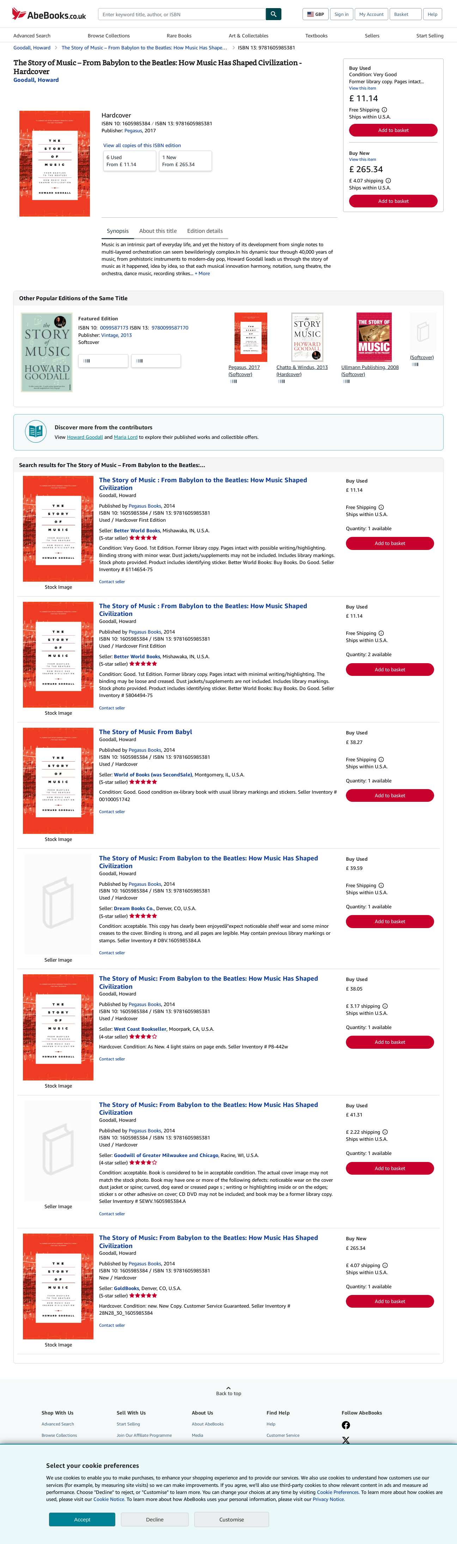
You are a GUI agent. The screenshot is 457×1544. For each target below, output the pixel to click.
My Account (371, 14)
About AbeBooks (208, 1424)
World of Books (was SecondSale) (153, 774)
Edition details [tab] (205, 230)
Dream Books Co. (134, 908)
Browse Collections (109, 35)
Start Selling (430, 35)
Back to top (228, 1393)
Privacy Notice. (329, 1499)
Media (197, 1435)
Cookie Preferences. (338, 1492)
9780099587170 (170, 328)
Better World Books (137, 530)
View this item (362, 88)
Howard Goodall (85, 437)
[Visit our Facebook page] (346, 1426)
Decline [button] (155, 1519)
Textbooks (316, 35)
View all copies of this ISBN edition (142, 145)
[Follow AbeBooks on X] (346, 1441)
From (129, 160)
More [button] (204, 273)
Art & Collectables (248, 35)
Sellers (372, 35)
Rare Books (179, 35)
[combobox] (182, 14)
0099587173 (115, 328)
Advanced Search (31, 35)
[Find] (273, 14)
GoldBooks (126, 1288)
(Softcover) (422, 357)
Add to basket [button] (393, 130)
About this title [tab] (158, 230)
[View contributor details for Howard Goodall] (36, 79)
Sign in (342, 14)
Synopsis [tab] (118, 230)
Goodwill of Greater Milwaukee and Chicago (166, 1155)
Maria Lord (126, 437)
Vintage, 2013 (116, 335)
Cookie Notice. (109, 1499)
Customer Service (283, 1435)
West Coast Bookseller (140, 1029)
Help (433, 14)
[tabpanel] (219, 259)
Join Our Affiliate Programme (144, 1435)
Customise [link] (231, 1519)
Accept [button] (82, 1519)
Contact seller (112, 581)
